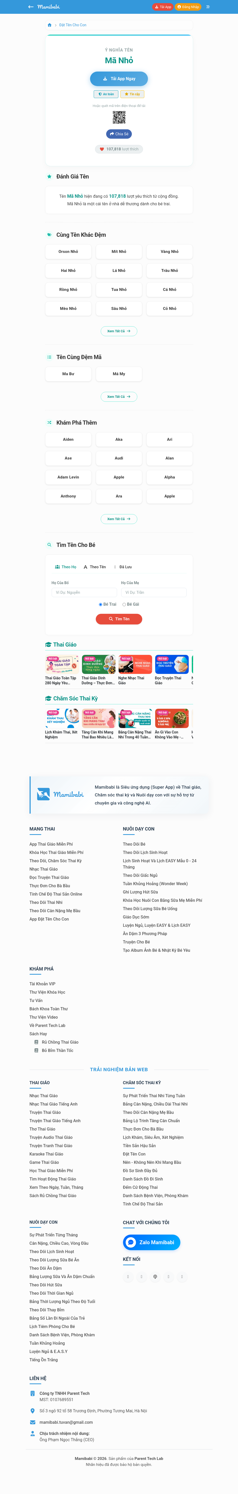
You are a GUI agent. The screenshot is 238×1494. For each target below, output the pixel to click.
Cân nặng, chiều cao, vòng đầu (59, 1243)
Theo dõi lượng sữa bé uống (150, 908)
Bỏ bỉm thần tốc (53, 1051)
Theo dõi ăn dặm (46, 1268)
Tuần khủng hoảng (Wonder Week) (155, 884)
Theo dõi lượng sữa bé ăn (54, 1260)
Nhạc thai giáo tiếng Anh (54, 1104)
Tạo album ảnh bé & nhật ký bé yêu (156, 950)
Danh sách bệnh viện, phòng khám (155, 1195)
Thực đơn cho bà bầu (50, 886)
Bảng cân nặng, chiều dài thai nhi (155, 1104)
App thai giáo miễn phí (51, 844)
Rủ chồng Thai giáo (56, 1042)
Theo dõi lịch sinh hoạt (145, 852)
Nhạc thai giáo (44, 869)
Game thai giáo (44, 1162)
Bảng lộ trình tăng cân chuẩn (151, 1121)
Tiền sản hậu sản (139, 1146)
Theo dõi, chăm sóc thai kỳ (56, 861)
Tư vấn (36, 1001)
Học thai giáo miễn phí (51, 1171)
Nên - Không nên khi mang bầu (152, 1162)
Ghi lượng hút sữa (140, 892)
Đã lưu (130, 567)
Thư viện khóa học (47, 992)
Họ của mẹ (130, 583)
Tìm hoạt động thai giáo (53, 1179)
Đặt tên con (134, 1154)
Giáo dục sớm (136, 917)
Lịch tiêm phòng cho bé (52, 1326)
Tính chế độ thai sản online (56, 894)
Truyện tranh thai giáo (51, 1146)
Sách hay (38, 1034)
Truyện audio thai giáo (51, 1137)
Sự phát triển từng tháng (54, 1235)
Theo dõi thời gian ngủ (51, 1293)
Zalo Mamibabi (150, 1243)
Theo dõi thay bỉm (47, 1310)
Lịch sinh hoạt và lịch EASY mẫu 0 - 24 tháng (160, 864)
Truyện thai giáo (45, 1112)
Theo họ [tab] (67, 567)
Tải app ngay (119, 78)
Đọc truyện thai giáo (49, 877)
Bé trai (109, 604)
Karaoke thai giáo (46, 1154)
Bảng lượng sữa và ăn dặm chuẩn (62, 1276)
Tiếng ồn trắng (44, 1360)
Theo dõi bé (134, 844)
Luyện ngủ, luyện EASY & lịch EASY (157, 925)
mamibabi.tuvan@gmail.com (66, 1422)
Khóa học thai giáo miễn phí (57, 852)
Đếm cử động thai (140, 1187)
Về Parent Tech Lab (47, 1026)
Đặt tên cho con (72, 25)
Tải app (162, 7)
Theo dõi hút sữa (46, 1285)
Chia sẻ (119, 134)
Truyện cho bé (136, 942)
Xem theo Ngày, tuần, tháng (56, 1187)
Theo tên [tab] (99, 567)
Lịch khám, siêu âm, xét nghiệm (153, 1137)
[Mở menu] (207, 7)
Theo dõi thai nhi (46, 902)
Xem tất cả (119, 331)
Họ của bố (60, 583)
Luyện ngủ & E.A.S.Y (48, 1351)
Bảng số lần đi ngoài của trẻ (57, 1318)
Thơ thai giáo (42, 1129)
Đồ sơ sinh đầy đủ (140, 1171)
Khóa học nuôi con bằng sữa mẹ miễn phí (162, 900)
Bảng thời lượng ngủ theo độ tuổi (62, 1301)
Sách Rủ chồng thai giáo (53, 1195)
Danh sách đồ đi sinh (143, 1179)
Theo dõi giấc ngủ (140, 875)
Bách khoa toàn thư (49, 1009)
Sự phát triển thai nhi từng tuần (154, 1096)
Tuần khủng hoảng (47, 1343)
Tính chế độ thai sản (143, 1204)
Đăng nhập (188, 7)
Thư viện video (44, 1017)
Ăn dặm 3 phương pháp (145, 933)
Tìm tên (119, 619)
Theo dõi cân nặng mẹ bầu (55, 911)
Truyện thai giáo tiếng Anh (55, 1121)
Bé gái (133, 604)
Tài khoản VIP (43, 984)
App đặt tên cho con (49, 919)
